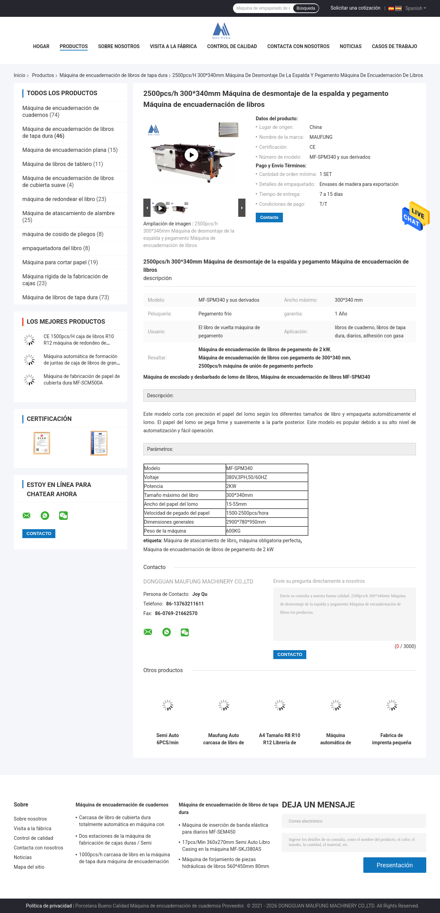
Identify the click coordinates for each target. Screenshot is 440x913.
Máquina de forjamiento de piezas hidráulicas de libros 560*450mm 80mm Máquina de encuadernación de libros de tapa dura (226, 864)
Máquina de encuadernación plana (64, 150)
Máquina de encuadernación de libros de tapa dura (113, 75)
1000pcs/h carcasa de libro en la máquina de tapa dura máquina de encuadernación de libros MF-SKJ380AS (124, 859)
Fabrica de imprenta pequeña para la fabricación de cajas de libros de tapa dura (392, 739)
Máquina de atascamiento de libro (200, 540)
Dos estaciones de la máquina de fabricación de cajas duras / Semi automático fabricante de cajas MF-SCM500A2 (117, 840)
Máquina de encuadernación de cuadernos (122, 805)
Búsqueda (306, 8)
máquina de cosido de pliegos (58, 234)
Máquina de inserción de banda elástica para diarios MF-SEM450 (225, 828)
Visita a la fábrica (173, 46)
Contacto (269, 217)
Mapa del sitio (29, 867)
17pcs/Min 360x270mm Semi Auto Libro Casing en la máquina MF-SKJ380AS (226, 845)
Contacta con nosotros (298, 46)
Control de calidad (232, 46)
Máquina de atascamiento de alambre (68, 213)
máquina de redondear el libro (58, 199)
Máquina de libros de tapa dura (60, 297)
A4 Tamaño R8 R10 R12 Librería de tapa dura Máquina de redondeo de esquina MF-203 (279, 739)
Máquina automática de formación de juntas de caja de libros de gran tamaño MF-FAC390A (81, 363)
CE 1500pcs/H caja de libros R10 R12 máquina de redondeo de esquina (79, 343)
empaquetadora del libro (52, 248)
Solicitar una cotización (356, 8)
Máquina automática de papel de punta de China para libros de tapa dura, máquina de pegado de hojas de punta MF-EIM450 (336, 739)
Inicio (19, 75)
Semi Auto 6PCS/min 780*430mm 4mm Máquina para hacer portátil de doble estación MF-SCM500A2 (167, 739)
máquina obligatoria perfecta (269, 540)
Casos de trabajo (394, 46)
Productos (74, 46)
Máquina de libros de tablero (57, 164)
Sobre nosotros (119, 46)
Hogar (41, 46)
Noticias (351, 46)
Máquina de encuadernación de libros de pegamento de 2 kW (208, 549)
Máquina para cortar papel (54, 262)
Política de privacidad (49, 906)
